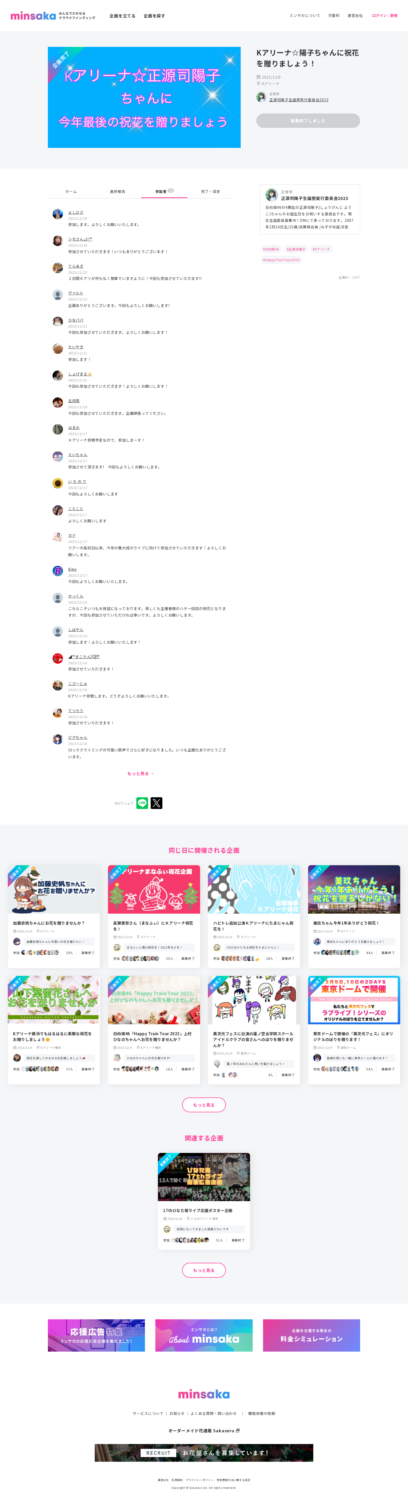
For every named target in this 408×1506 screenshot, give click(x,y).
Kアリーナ (322, 249)
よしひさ (76, 212)
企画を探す (154, 15)
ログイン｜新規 (385, 15)
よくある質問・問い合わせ (213, 1413)
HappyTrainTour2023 (282, 260)
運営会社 (355, 15)
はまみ (74, 427)
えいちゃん (77, 454)
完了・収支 (210, 191)
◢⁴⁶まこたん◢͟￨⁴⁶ (84, 656)
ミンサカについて (305, 15)
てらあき (76, 266)
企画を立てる (123, 15)
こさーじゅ (77, 683)
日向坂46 (272, 249)
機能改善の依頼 (261, 1413)
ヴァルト (76, 293)
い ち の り (77, 481)
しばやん (76, 629)
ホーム (71, 191)
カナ (72, 535)
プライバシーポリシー (200, 1480)
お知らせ (177, 1413)
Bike (72, 569)
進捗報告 (117, 191)
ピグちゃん (77, 737)
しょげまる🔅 (80, 373)
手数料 (334, 15)
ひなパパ (76, 320)
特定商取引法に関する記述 (234, 1480)
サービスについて (148, 1413)
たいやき (76, 346)
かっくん (76, 596)
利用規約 (177, 1480)
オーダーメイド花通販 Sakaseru (204, 1430)
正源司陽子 (297, 249)
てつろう (76, 710)
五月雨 (74, 400)
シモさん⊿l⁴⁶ (80, 239)
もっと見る (204, 1105)
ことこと (76, 508)
